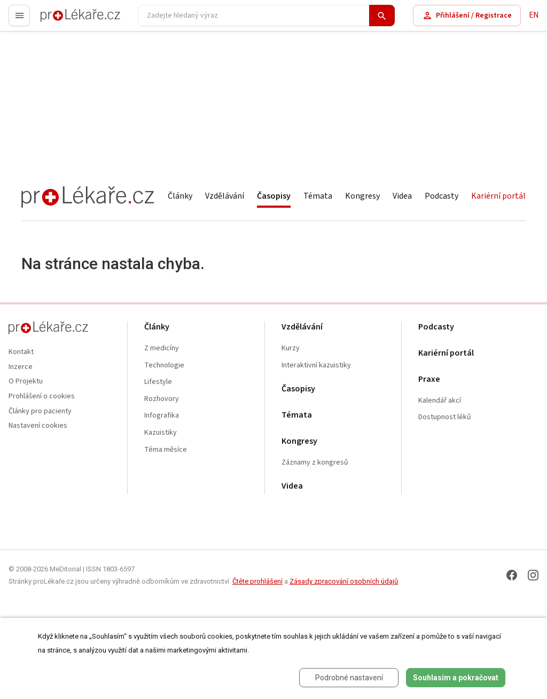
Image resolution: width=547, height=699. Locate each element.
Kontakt (21, 352)
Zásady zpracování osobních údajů (344, 581)
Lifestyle (158, 382)
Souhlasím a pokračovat (455, 677)
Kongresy (362, 196)
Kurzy (291, 348)
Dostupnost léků (444, 417)
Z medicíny (161, 348)
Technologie (164, 365)
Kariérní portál (498, 196)
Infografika (161, 416)
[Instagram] (533, 575)
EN (533, 15)
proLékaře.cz (62, 20)
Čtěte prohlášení (257, 581)
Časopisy (274, 196)
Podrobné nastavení (349, 677)
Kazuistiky (160, 433)
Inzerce (21, 367)
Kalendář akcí (439, 401)
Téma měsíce (165, 450)
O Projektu (26, 381)
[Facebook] (511, 575)
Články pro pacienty (40, 411)
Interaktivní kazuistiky (316, 365)
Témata (317, 196)
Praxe (429, 379)
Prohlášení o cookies (42, 396)
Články (180, 196)
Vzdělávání (224, 196)
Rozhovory (161, 399)
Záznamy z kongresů (315, 463)
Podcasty (441, 196)
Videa (402, 196)
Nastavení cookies (38, 426)
